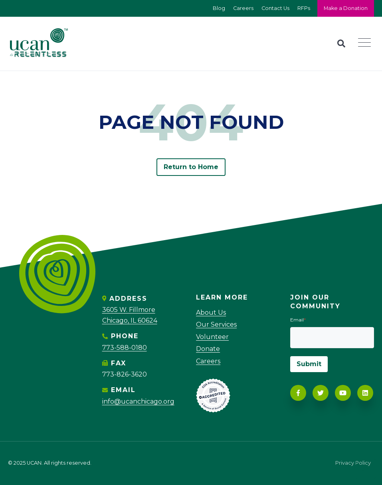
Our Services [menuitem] (216, 324)
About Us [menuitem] (211, 312)
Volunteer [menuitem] (212, 337)
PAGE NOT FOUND (191, 122)
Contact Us (275, 8)
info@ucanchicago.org (138, 401)
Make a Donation (346, 8)
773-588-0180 (124, 347)
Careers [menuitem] (208, 361)
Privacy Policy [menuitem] (353, 463)
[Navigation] (367, 43)
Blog (219, 8)
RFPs (303, 8)
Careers (243, 8)
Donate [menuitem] (208, 349)
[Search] (341, 43)
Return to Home (191, 167)
